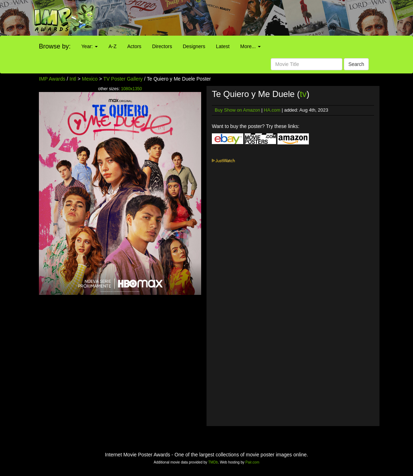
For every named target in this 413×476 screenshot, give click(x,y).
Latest (222, 46)
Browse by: (55, 46)
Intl (73, 79)
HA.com (272, 110)
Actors (134, 46)
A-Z (112, 46)
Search (356, 64)
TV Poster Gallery (123, 79)
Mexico (90, 79)
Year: (89, 46)
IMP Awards (52, 79)
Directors (162, 46)
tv (303, 94)
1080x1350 (131, 88)
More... (250, 46)
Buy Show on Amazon (237, 110)
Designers (194, 46)
